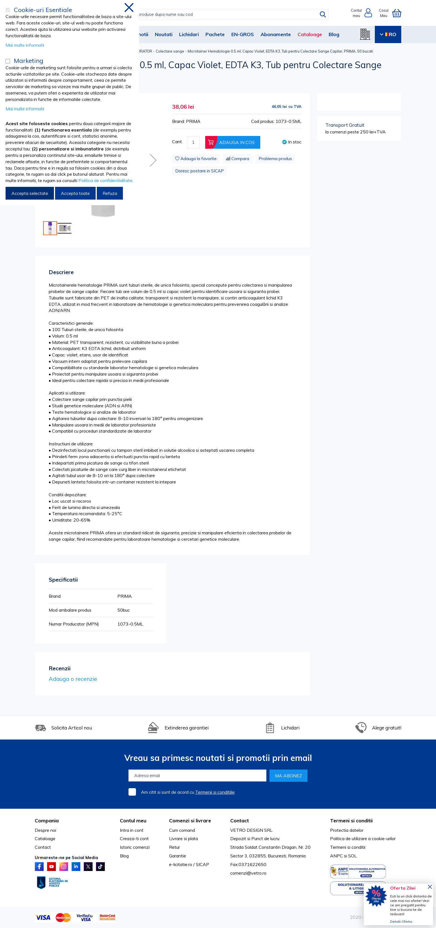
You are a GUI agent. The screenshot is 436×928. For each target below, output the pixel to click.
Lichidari (189, 34)
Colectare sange (170, 51)
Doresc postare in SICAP (199, 170)
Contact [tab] (239, 820)
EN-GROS (242, 34)
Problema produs (275, 158)
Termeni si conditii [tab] (351, 820)
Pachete (215, 34)
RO (388, 34)
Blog (334, 34)
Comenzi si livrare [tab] (190, 820)
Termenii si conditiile (215, 792)
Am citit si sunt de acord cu (188, 792)
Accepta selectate (29, 193)
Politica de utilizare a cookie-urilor (363, 838)
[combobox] (223, 14)
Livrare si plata (183, 838)
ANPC (336, 855)
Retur (174, 847)
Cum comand (182, 830)
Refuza (110, 193)
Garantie (177, 855)
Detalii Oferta (401, 921)
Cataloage (310, 34)
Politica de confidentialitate (105, 180)
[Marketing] (8, 61)
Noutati (163, 34)
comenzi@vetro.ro (248, 873)
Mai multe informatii (25, 45)
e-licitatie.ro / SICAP (189, 864)
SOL (352, 855)
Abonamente (276, 34)
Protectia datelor (346, 830)
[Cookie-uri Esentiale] (8, 10)
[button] (153, 160)
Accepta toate (75, 193)
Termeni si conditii (347, 847)
